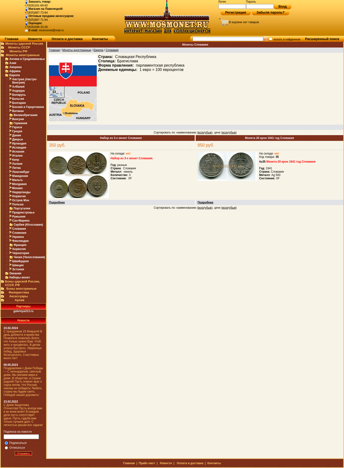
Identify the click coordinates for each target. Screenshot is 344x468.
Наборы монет (19, 277)
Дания (16, 135)
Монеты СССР (19, 47)
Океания (15, 273)
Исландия (19, 147)
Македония (20, 176)
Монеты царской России (24, 43)
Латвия (17, 163)
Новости (35, 39)
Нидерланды (21, 192)
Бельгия (18, 99)
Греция (17, 131)
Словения (19, 232)
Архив (19, 300)
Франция (20, 245)
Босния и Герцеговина (28, 107)
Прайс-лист (147, 463)
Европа (14, 75)
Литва (16, 168)
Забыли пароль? (271, 12)
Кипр (15, 159)
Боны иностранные (21, 288)
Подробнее (57, 202)
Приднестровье (23, 212)
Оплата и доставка (67, 39)
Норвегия (19, 196)
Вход (283, 6)
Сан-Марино (21, 220)
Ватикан (18, 111)
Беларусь (19, 94)
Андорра (18, 90)
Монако (17, 188)
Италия (17, 155)
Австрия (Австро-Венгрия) (24, 81)
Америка (15, 67)
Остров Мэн (20, 200)
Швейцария (20, 261)
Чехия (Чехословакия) (29, 257)
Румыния (18, 216)
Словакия (19, 228)
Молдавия (19, 184)
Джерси (17, 139)
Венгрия (18, 119)
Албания (18, 86)
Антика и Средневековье (27, 59)
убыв (208, 132)
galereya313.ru (23, 311)
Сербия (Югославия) (28, 224)
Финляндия (20, 241)
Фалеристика (19, 292)
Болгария (19, 103)
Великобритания (26, 115)
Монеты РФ (18, 51)
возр (201, 132)
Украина (18, 237)
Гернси (17, 127)
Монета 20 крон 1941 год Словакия (269, 138)
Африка (15, 71)
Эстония (18, 269)
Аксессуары (18, 296)
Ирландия (19, 143)
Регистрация (235, 12)
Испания (18, 151)
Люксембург (21, 172)
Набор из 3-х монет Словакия (121, 138)
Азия (12, 63)
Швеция (18, 265)
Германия (20, 123)
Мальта (17, 180)
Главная (11, 39)
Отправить (23, 453)
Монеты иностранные (22, 55)
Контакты (100, 39)
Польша (17, 204)
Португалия (22, 208)
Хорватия (19, 249)
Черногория (20, 253)
